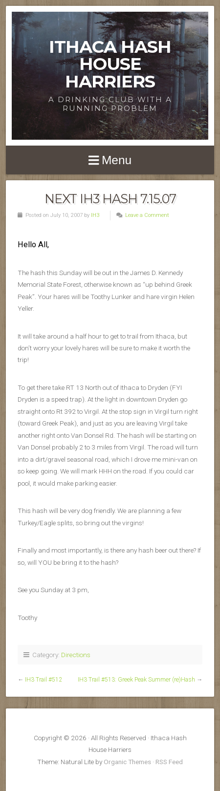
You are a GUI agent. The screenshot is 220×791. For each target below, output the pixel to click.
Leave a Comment (147, 215)
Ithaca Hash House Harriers (110, 64)
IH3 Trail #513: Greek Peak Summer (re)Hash (136, 679)
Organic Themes (127, 762)
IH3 (95, 215)
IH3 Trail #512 (43, 679)
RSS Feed (169, 762)
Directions (75, 655)
